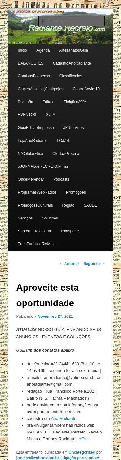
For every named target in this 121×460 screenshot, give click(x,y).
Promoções (76, 192)
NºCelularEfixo (30, 153)
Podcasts (61, 179)
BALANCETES (30, 63)
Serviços (25, 218)
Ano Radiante (63, 418)
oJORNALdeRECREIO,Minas (43, 166)
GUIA (50, 114)
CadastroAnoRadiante (72, 63)
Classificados (70, 76)
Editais (48, 102)
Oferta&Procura (65, 153)
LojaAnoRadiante (32, 140)
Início (22, 50)
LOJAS (63, 140)
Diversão (25, 102)
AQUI (83, 438)
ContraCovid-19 (86, 89)
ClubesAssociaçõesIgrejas (40, 89)
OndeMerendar (31, 179)
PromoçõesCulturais (35, 205)
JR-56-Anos (73, 127)
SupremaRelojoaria (34, 231)
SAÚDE (90, 205)
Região (68, 205)
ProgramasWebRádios (37, 192)
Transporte (69, 231)
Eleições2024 (75, 102)
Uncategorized (82, 452)
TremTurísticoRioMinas (37, 244)
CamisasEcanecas (34, 76)
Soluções (50, 218)
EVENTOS (27, 114)
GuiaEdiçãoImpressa (36, 127)
